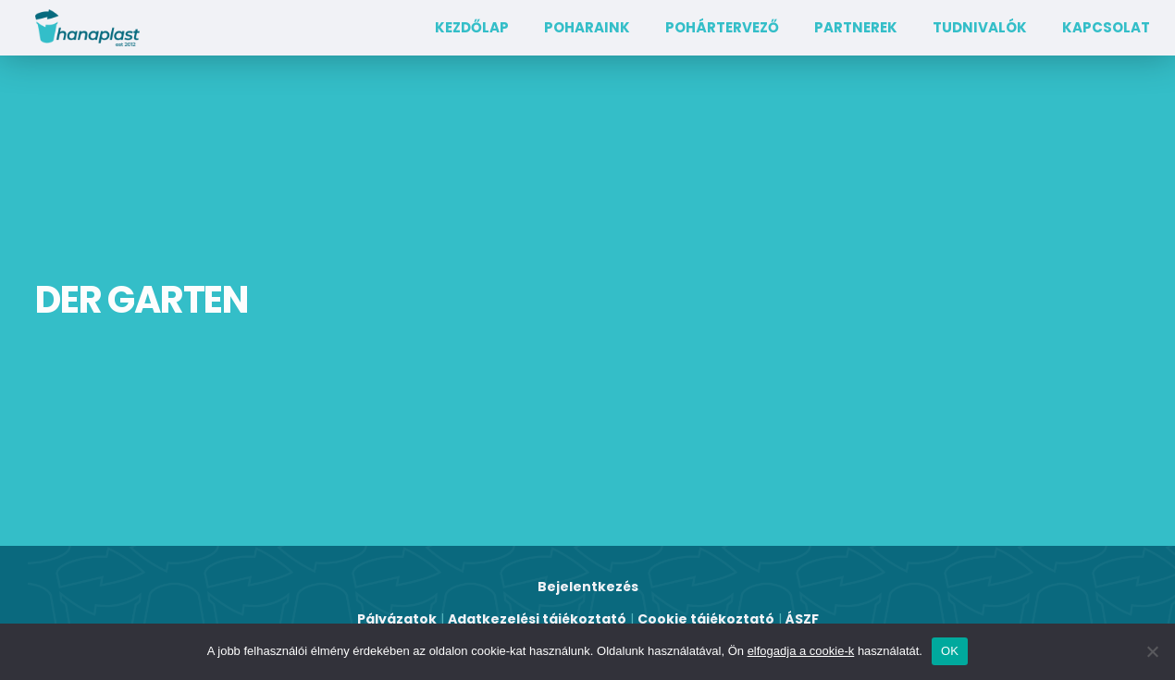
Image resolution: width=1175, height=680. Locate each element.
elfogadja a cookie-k (801, 651)
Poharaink (587, 27)
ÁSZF (802, 619)
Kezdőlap (472, 27)
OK (950, 651)
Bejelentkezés (588, 586)
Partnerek (855, 27)
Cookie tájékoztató (705, 619)
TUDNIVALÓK (980, 27)
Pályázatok (397, 619)
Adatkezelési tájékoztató (537, 619)
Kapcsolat (1106, 27)
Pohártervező (722, 27)
